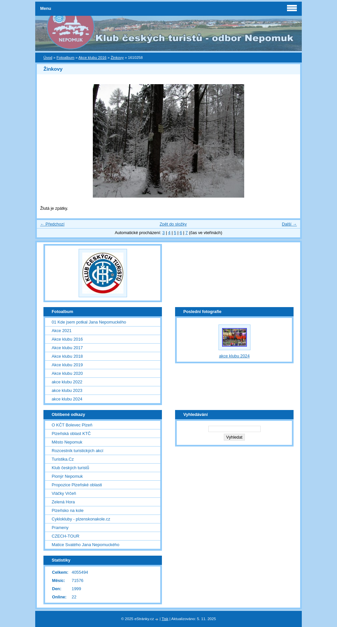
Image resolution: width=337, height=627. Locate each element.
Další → (289, 224)
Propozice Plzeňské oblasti (77, 484)
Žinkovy (117, 58)
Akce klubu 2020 (67, 373)
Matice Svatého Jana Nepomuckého (85, 544)
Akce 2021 (61, 330)
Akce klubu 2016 (92, 58)
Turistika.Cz (63, 459)
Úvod (47, 58)
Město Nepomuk (67, 442)
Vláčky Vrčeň (64, 493)
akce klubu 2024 (67, 399)
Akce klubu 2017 (67, 347)
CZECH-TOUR (65, 536)
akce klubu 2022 (67, 381)
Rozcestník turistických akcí (77, 450)
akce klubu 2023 (67, 390)
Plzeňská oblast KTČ (71, 433)
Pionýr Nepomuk (67, 476)
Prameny (60, 527)
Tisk (165, 619)
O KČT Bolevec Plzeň (72, 424)
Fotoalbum (65, 58)
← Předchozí (52, 224)
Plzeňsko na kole (68, 510)
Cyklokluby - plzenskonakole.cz (81, 519)
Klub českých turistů (70, 467)
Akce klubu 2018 (67, 356)
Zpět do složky (173, 224)
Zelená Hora (63, 501)
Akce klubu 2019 (67, 364)
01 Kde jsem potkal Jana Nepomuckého (89, 322)
